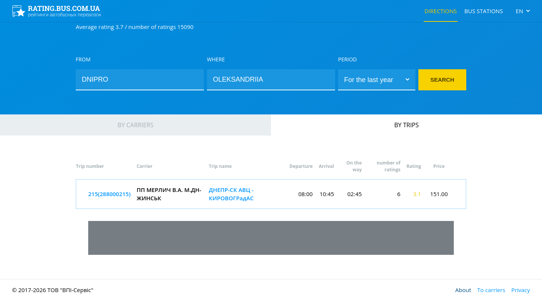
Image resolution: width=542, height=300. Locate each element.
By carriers (135, 125)
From (83, 59)
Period (347, 59)
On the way (354, 166)
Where (216, 59)
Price (439, 166)
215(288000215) (109, 194)
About (463, 290)
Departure (301, 166)
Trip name (220, 166)
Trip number (90, 166)
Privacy (520, 290)
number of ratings (389, 166)
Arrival (326, 166)
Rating (413, 166)
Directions (440, 11)
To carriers (491, 290)
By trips (406, 125)
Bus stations (483, 11)
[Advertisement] (271, 238)
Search (442, 79)
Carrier (144, 166)
